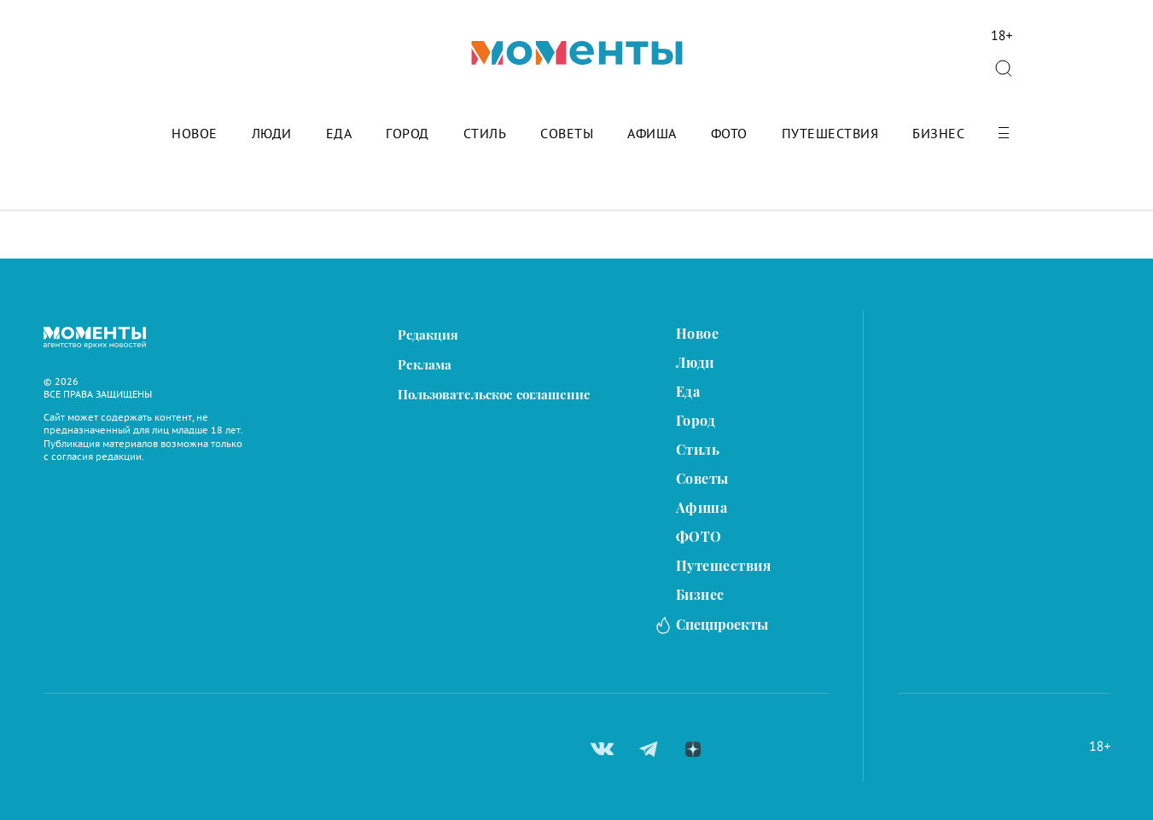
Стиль (485, 134)
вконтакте (602, 749)
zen (693, 749)
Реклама (424, 365)
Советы (566, 134)
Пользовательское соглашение (494, 395)
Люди (272, 134)
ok (735, 749)
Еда (339, 134)
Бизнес (938, 134)
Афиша (652, 134)
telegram (648, 749)
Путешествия (830, 134)
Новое (195, 134)
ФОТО (729, 134)
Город (407, 134)
